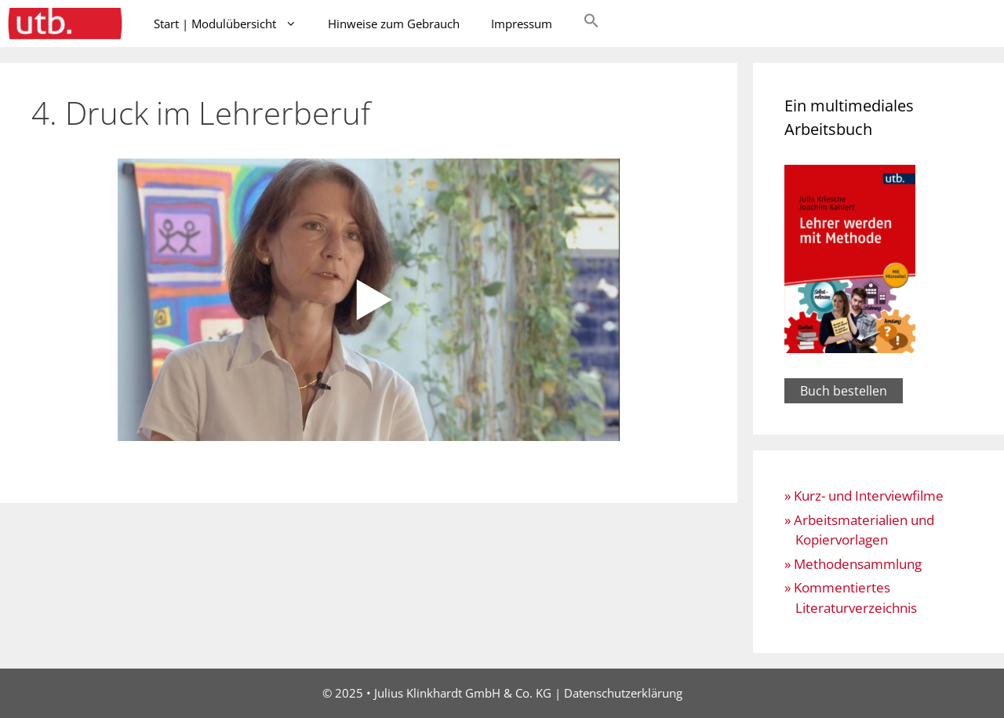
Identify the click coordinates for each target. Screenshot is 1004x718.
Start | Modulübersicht (233, 23)
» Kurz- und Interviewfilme (864, 496)
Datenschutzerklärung (623, 693)
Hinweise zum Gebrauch (394, 23)
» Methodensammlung (853, 564)
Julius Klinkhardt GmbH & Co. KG (462, 693)
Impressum (521, 23)
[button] (591, 23)
